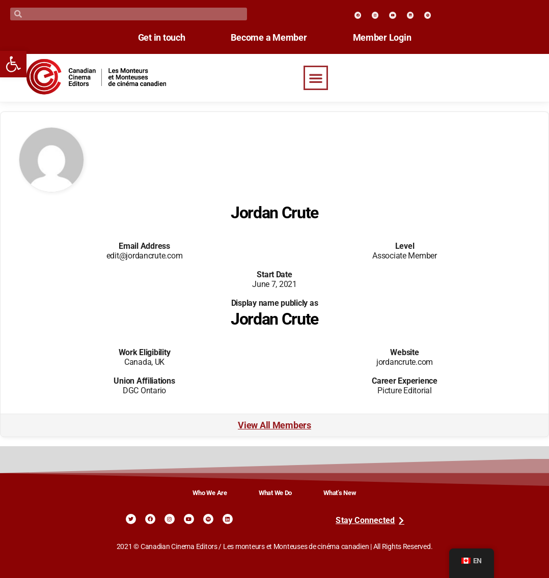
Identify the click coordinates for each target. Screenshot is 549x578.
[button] (316, 78)
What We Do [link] (275, 493)
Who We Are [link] (210, 493)
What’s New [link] (339, 493)
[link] (13, 64)
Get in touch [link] (161, 38)
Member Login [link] (382, 38)
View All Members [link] (274, 425)
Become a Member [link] (269, 38)
